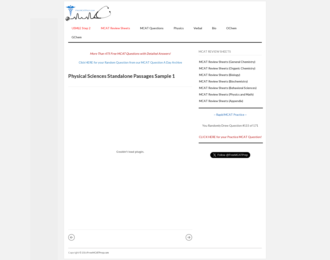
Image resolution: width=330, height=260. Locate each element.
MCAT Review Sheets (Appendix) (221, 101)
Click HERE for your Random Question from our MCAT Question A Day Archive (130, 62)
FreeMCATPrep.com (98, 252)
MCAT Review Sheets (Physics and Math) (226, 94)
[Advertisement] (188, 12)
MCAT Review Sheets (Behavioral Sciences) (228, 88)
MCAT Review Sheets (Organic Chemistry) (227, 68)
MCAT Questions (152, 28)
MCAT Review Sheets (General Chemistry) (227, 62)
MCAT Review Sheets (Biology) (219, 75)
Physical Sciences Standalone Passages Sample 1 (121, 76)
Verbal (198, 28)
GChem (77, 37)
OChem (231, 28)
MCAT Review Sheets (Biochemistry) (223, 81)
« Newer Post (71, 237)
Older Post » (189, 237)
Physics (179, 28)
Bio (214, 28)
